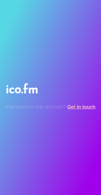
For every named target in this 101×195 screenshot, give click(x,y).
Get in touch (81, 107)
